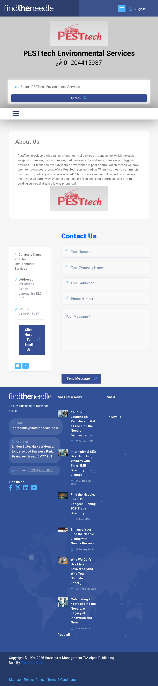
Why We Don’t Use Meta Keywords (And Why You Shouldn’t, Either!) (82, 571)
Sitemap (15, 680)
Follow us (117, 417)
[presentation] (92, 361)
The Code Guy (31, 663)
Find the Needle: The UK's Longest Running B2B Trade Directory (83, 504)
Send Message (82, 379)
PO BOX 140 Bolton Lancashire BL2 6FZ (30, 291)
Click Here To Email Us (32, 340)
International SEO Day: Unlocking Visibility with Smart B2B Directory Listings (83, 463)
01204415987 (79, 62)
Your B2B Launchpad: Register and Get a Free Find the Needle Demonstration (83, 423)
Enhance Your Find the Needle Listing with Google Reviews (82, 536)
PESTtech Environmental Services (79, 53)
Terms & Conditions (62, 680)
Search (79, 98)
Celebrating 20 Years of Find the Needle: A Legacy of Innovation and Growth (83, 610)
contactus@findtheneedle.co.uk (36, 428)
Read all (67, 635)
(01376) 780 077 (40, 470)
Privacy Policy (34, 680)
